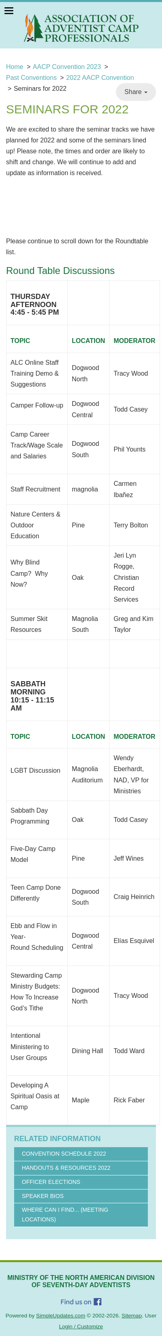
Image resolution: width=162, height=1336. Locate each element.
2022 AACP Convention (100, 77)
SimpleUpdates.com (60, 1316)
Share (135, 91)
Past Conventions (31, 77)
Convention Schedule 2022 (64, 1153)
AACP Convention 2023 (67, 66)
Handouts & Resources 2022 (66, 1168)
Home (14, 66)
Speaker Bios (42, 1196)
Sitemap (132, 1316)
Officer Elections (51, 1182)
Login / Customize (81, 1326)
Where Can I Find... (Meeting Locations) (65, 1214)
